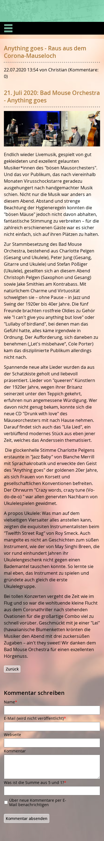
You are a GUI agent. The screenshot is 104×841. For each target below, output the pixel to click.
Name (13, 702)
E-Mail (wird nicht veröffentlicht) (35, 718)
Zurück (12, 669)
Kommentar (15, 751)
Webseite (12, 734)
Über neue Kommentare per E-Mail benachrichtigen (37, 802)
